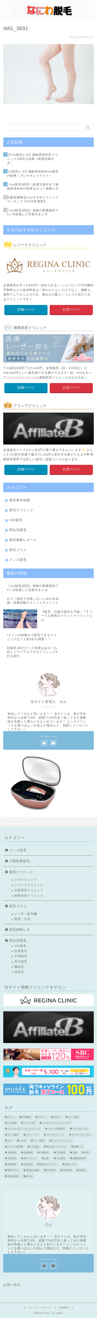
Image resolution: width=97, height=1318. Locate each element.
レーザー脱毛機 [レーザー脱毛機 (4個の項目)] (15, 1146)
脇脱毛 (19, 966)
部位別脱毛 (18, 530)
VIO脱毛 (15, 520)
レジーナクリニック (28, 885)
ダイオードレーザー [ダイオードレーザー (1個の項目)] (81, 1135)
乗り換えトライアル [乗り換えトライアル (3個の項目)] (56, 1146)
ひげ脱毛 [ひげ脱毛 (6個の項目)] (12, 1123)
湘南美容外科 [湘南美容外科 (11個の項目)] (79, 1158)
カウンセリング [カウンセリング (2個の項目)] (80, 1129)
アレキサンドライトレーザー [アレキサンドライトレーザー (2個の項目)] (56, 1123)
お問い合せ (12, 1285)
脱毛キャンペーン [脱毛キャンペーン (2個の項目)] (48, 1164)
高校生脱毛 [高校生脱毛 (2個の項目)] (13, 1176)
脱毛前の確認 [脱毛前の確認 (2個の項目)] (32, 1170)
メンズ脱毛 (18, 559)
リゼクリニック (25, 879)
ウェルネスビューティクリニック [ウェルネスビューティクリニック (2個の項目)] (24, 1129)
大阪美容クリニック (28, 890)
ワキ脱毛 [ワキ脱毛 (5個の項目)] (34, 1146)
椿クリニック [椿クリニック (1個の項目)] (30, 1158)
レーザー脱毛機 (25, 914)
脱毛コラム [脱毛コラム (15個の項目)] (70, 1164)
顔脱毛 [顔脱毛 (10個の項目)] (82, 1170)
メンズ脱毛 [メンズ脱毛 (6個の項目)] (39, 1141)
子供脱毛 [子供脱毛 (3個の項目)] (61, 1152)
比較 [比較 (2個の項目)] (47, 1158)
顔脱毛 (19, 972)
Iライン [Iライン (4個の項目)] (11, 1117)
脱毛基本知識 (19, 500)
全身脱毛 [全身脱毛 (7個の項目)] (12, 1152)
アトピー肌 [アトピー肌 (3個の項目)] (29, 1123)
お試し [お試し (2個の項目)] (57, 1117)
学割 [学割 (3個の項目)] (75, 1152)
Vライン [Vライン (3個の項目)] (42, 1117)
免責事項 (64, 1307)
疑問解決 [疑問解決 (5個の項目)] (12, 1164)
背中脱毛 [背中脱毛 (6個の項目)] (28, 1164)
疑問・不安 (22, 919)
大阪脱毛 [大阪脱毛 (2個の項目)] (44, 1152)
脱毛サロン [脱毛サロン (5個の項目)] (13, 1170)
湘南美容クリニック (28, 895)
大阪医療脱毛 (19, 861)
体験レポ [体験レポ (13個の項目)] (78, 1146)
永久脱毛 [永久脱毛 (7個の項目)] (61, 1158)
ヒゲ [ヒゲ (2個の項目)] (10, 1141)
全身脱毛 (20, 951)
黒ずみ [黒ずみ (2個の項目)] (29, 1176)
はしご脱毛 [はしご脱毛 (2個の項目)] (73, 1117)
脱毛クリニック (21, 510)
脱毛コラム (18, 549)
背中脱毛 (20, 961)
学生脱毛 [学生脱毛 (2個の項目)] (12, 1158)
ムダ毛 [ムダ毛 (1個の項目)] (23, 1141)
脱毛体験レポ (19, 929)
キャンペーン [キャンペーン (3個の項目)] (32, 1135)
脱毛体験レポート (23, 540)
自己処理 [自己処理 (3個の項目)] (51, 1170)
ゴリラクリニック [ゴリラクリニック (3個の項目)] (55, 1135)
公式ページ (71, 309)
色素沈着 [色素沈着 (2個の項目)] (67, 1170)
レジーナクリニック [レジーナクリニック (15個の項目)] (62, 1141)
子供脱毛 (20, 956)
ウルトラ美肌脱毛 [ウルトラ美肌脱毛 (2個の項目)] (56, 1129)
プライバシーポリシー (40, 1307)
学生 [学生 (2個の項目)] (87, 1152)
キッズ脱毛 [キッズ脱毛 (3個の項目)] (13, 1135)
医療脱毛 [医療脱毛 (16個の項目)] (28, 1152)
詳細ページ (26, 309)
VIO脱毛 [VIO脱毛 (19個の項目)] (26, 1117)
